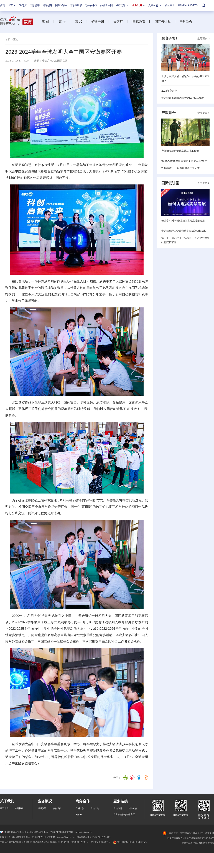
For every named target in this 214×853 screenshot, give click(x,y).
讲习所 (23, 5)
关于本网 (4, 808)
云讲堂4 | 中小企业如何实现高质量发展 (183, 220)
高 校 (80, 22)
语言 (12, 5)
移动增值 (57, 808)
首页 (2, 5)
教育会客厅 (170, 38)
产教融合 (187, 22)
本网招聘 (19, 808)
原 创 (47, 22)
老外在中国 (91, 5)
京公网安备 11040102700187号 (130, 842)
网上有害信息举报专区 (124, 814)
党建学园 (97, 22)
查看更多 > (203, 38)
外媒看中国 (106, 5)
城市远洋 (122, 5)
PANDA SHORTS (188, 5)
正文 (15, 39)
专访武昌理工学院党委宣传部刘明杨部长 (183, 230)
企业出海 (139, 5)
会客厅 (117, 22)
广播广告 (80, 808)
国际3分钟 (61, 5)
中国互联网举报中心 (12, 832)
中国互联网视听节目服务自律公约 (16, 842)
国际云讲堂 (162, 22)
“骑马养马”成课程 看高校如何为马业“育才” (184, 161)
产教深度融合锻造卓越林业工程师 (180, 150)
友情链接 (132, 808)
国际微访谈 (76, 5)
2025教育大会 (169, 90)
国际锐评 (47, 5)
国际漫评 (35, 5)
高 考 (62, 22)
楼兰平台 (170, 5)
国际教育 (138, 22)
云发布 (79, 814)
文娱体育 (155, 5)
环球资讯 (42, 808)
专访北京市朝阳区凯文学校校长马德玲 (182, 97)
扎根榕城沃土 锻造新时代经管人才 (180, 168)
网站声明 (117, 808)
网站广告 (94, 808)
